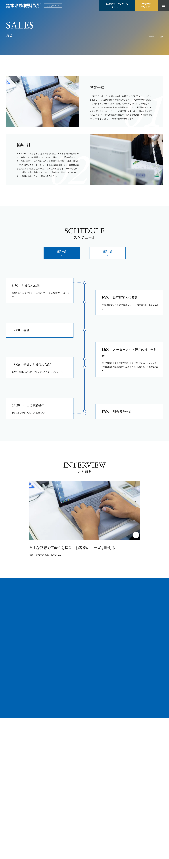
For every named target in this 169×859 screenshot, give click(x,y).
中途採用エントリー (146, 5)
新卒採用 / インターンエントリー (117, 5)
